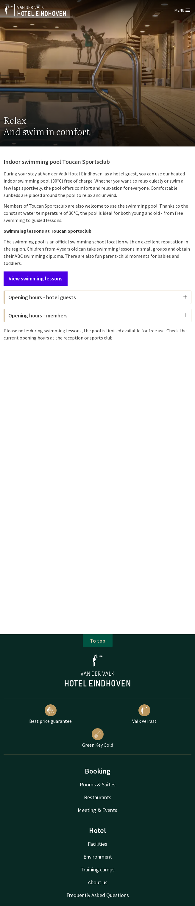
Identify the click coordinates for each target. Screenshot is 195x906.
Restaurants (97, 797)
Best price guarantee (50, 714)
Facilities (97, 843)
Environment (97, 856)
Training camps (98, 869)
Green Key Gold (97, 738)
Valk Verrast (144, 714)
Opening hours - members (98, 315)
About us (97, 882)
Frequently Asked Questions (97, 895)
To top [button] (97, 640)
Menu (182, 10)
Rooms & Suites (98, 784)
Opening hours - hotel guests (98, 297)
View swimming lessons (36, 278)
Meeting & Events (97, 810)
